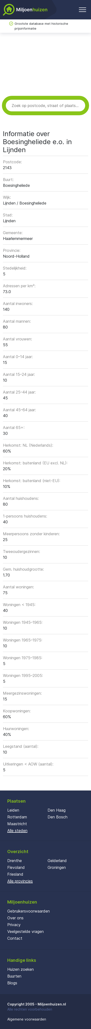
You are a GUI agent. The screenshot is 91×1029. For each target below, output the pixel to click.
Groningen (57, 867)
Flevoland (16, 867)
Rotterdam (17, 817)
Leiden (13, 810)
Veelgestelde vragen (25, 931)
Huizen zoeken (20, 969)
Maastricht (17, 823)
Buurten (14, 976)
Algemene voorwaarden (26, 1019)
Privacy (14, 924)
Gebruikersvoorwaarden (28, 911)
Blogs (12, 982)
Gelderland (57, 860)
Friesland (15, 874)
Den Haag (57, 810)
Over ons (15, 917)
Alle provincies (20, 881)
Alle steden (17, 830)
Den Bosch (57, 817)
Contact (14, 938)
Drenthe (14, 860)
